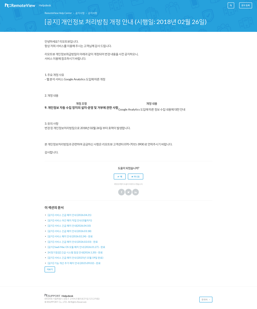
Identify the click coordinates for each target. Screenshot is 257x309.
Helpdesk (45, 5)
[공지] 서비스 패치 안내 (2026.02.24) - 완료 (70, 236)
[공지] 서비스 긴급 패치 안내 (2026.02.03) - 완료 (73, 241)
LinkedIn (135, 192)
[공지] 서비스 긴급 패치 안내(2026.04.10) (69, 225)
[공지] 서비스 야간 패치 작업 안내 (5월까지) (70, 220)
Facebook (121, 192)
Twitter (128, 192)
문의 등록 (245, 5)
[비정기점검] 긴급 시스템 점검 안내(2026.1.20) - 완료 (75, 252)
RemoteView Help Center (58, 12)
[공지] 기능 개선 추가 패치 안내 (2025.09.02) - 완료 (74, 263)
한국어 (205, 299)
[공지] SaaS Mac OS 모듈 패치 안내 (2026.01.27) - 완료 (76, 246)
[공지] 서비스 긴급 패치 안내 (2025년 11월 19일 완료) (75, 257)
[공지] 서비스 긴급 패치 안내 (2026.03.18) (69, 231)
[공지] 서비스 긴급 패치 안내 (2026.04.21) (69, 214)
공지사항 (80, 12)
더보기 (50, 269)
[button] (120, 176)
